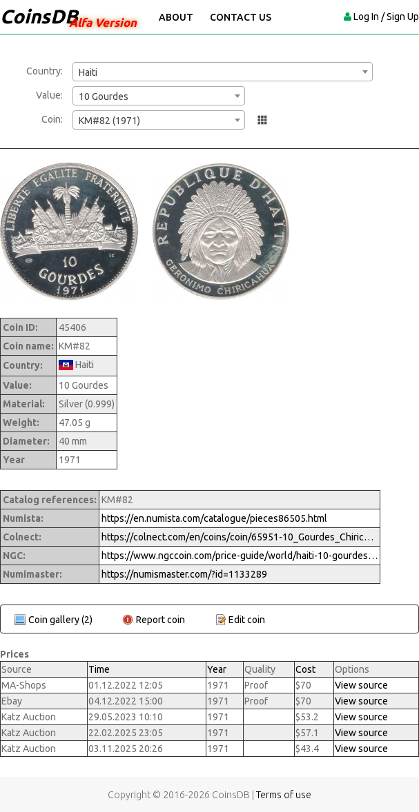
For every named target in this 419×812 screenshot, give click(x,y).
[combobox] (222, 71)
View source (361, 685)
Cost (305, 669)
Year (216, 669)
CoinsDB (39, 16)
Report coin (160, 619)
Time (99, 669)
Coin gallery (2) (60, 619)
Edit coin (246, 619)
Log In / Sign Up (386, 16)
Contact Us (240, 17)
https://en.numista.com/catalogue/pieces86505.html (214, 518)
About (176, 17)
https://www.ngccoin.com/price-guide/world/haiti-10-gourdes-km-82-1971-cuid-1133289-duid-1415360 (239, 555)
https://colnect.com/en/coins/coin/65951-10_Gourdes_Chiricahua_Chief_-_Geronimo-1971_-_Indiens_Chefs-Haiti (239, 536)
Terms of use (283, 794)
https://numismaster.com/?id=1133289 (184, 574)
